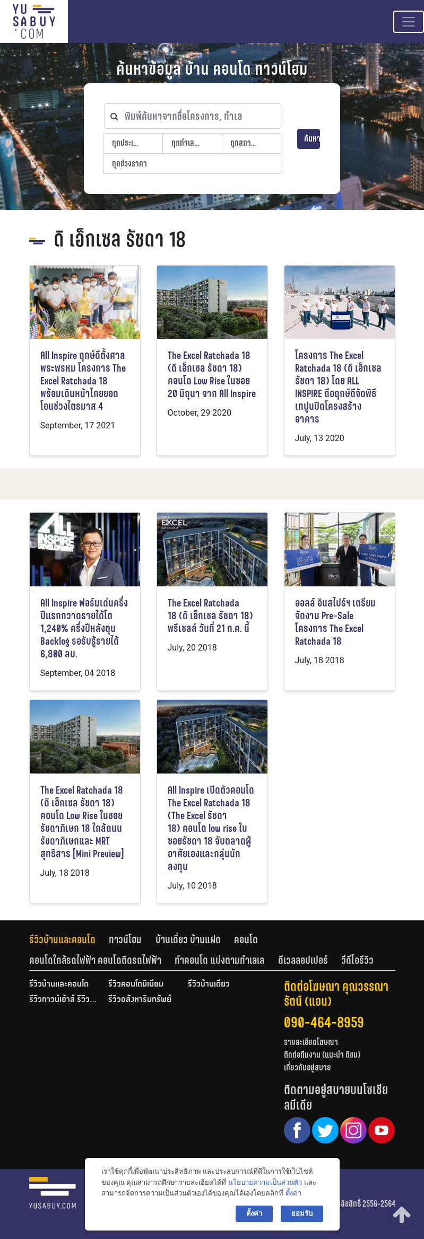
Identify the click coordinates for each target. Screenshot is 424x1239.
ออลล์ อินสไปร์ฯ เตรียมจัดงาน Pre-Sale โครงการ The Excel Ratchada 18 (335, 622)
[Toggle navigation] (408, 22)
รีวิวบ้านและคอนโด (62, 939)
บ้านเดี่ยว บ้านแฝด (188, 939)
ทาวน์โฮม (125, 939)
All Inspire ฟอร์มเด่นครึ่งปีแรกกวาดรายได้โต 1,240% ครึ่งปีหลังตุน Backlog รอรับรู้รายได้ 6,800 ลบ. (84, 628)
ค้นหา (312, 139)
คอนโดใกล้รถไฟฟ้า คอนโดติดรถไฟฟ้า (95, 960)
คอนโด (246, 939)
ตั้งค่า (293, 1193)
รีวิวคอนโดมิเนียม (135, 984)
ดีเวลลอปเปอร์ (303, 960)
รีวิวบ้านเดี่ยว (209, 984)
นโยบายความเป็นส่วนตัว (265, 1183)
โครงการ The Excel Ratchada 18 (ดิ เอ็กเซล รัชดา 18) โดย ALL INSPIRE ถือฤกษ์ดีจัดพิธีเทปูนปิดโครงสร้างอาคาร (338, 387)
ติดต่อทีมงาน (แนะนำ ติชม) (322, 1055)
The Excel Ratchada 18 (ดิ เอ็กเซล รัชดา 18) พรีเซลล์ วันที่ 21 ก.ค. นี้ (210, 615)
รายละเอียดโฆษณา (311, 1042)
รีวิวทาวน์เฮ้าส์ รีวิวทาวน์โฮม (63, 1000)
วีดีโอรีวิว (357, 960)
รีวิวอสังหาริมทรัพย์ (139, 1000)
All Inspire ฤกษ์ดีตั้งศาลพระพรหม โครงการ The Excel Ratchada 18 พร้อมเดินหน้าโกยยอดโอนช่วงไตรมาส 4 (83, 381)
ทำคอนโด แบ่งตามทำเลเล (219, 960)
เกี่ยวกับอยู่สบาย (307, 1067)
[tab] (69, 939)
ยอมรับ (302, 1213)
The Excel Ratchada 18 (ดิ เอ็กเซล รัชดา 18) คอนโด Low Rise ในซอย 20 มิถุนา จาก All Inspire (212, 374)
